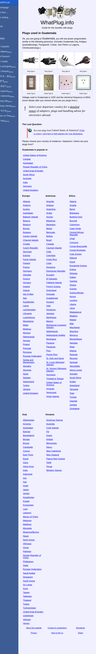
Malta (28, 330)
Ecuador (52, 279)
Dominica (52, 272)
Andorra (30, 210)
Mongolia (30, 533)
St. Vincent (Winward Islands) (58, 374)
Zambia (74, 409)
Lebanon (30, 517)
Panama (52, 347)
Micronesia (53, 448)
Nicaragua (53, 344)
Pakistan (30, 556)
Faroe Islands (32, 264)
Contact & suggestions (58, 633)
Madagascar (77, 316)
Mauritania (76, 332)
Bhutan (29, 444)
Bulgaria (30, 237)
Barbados (53, 229)
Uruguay (52, 393)
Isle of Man (31, 299)
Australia (30, 183)
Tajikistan (30, 601)
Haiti (50, 310)
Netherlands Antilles (57, 340)
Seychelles (76, 371)
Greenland (53, 295)
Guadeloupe (54, 303)
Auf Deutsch (7, 56)
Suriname (53, 379)
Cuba (50, 268)
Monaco (30, 337)
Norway (29, 345)
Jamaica (52, 318)
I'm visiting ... (7, 17)
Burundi (74, 225)
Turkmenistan (32, 612)
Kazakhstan (31, 306)
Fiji (49, 436)
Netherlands (32, 341)
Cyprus (29, 455)
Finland (29, 268)
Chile (50, 256)
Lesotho (74, 305)
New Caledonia (55, 455)
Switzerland (31, 386)
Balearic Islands (33, 221)
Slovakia (30, 371)
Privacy (36, 637)
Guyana (52, 306)
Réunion (75, 363)
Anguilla (52, 206)
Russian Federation (35, 361)
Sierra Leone (77, 374)
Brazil (51, 245)
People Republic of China (38, 171)
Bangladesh (31, 440)
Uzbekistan (31, 620)
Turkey (29, 390)
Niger (73, 351)
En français (8, 71)
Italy (28, 303)
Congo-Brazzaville (79, 251)
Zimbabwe (76, 413)
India (28, 187)
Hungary (30, 287)
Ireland (29, 295)
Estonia (29, 260)
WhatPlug (7, 2)
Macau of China (33, 521)
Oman (29, 552)
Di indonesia (9, 96)
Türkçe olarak (10, 106)
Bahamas (52, 225)
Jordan (29, 498)
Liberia (74, 309)
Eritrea (74, 274)
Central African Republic (78, 238)
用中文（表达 (9, 76)
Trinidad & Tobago (57, 383)
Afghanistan (31, 424)
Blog (3, 26)
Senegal (75, 367)
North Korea (32, 544)
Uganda (74, 405)
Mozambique (77, 344)
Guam (51, 440)
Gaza (28, 467)
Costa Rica (53, 264)
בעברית (6, 120)
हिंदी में (6, 81)
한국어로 (7, 111)
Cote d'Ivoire (77, 258)
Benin (73, 214)
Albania (29, 206)
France (29, 272)
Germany (30, 191)
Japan (29, 494)
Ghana (74, 290)
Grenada (52, 299)
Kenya (74, 301)
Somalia (74, 378)
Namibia (75, 347)
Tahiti (50, 467)
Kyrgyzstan (31, 510)
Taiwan (29, 597)
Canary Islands (33, 241)
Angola (74, 210)
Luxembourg (32, 322)
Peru (50, 355)
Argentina (53, 214)
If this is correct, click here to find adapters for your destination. (57, 135)
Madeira (74, 320)
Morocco (75, 340)
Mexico (51, 326)
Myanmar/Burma (34, 537)
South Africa (32, 179)
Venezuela (53, 397)
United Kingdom (33, 195)
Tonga (51, 471)
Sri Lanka (30, 589)
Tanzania (75, 394)
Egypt (73, 266)
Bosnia (29, 233)
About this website (36, 633)
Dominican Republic (57, 276)
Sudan (74, 386)
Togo (73, 398)
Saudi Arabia (32, 578)
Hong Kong (31, 471)
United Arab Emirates (36, 175)
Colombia (52, 260)
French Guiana (55, 291)
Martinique (53, 322)
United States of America (38, 160)
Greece (29, 283)
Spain (29, 378)
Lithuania (30, 318)
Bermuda (52, 237)
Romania (30, 357)
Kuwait (29, 506)
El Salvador (53, 283)
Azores (51, 221)
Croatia (29, 248)
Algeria (74, 206)
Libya (73, 313)
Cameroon (76, 229)
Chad (73, 243)
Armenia (30, 428)
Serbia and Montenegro (31, 365)
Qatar (28, 570)
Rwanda (75, 359)
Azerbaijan (31, 167)
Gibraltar (30, 279)
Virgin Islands (54, 401)
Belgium (30, 229)
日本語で (7, 86)
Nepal (29, 540)
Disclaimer (81, 633)
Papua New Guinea (57, 463)
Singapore (31, 581)
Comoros (75, 247)
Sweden (30, 382)
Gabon (74, 282)
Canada (30, 164)
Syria (28, 593)
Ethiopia (74, 278)
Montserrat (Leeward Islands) (58, 331)
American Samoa (56, 424)
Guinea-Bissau (78, 297)
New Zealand (54, 459)
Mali (73, 328)
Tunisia (74, 402)
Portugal (30, 353)
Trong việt (8, 101)
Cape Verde (76, 233)
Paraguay (53, 351)
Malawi (74, 324)
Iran (28, 482)
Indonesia (30, 479)
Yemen (29, 628)
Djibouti (74, 262)
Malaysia (30, 525)
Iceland (29, 291)
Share (81, 637)
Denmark (30, 256)
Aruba (51, 218)
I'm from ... (6, 12)
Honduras (53, 314)
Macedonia (31, 326)
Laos (28, 513)
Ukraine (29, 394)
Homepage (6, 7)
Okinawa (30, 548)
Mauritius (75, 336)
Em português (10, 66)
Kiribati (51, 444)
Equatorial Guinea (79, 270)
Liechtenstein (32, 314)
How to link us (59, 637)
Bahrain (29, 436)
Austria (29, 214)
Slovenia (30, 374)
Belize (51, 233)
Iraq (28, 486)
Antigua (52, 210)
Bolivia (51, 241)
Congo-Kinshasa (79, 255)
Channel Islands (33, 245)
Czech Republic (33, 252)
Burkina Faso (77, 221)
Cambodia (31, 452)
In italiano (8, 51)
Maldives (30, 529)
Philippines (31, 566)
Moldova (30, 333)
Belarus (29, 225)
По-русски (8, 91)
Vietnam (30, 624)
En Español (6, 46)
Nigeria (74, 355)
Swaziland (75, 390)
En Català (6, 61)
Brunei (29, 448)
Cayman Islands (56, 252)
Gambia (74, 286)
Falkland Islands (56, 287)
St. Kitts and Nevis (57, 363)
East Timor (31, 459)
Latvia (29, 310)
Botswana (75, 218)
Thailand (30, 605)
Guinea (74, 293)
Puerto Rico (54, 359)
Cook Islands (54, 432)
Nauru (51, 452)
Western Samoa (56, 475)
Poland (29, 349)
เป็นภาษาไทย (9, 116)
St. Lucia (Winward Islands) (57, 368)
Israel (28, 490)
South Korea (32, 585)
